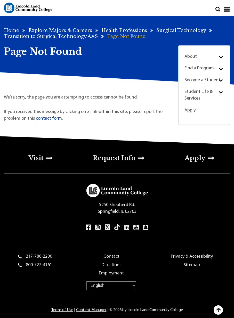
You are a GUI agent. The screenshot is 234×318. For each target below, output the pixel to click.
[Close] (227, 9)
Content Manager (91, 310)
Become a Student (202, 80)
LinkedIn (126, 227)
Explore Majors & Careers (60, 30)
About (190, 56)
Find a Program (199, 68)
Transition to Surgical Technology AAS (51, 36)
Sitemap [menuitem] (192, 265)
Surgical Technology (181, 30)
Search (217, 9)
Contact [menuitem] (111, 256)
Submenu (220, 57)
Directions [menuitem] (111, 265)
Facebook (88, 227)
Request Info (114, 158)
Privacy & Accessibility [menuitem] (192, 256)
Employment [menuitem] (111, 273)
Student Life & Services (198, 95)
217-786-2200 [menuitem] (39, 256)
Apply (190, 110)
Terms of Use (62, 310)
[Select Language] (111, 285)
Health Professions (124, 30)
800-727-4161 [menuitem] (39, 265)
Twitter (107, 227)
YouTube (136, 227)
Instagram (98, 227)
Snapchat (145, 227)
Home (11, 30)
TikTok (117, 227)
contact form (49, 118)
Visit (36, 158)
